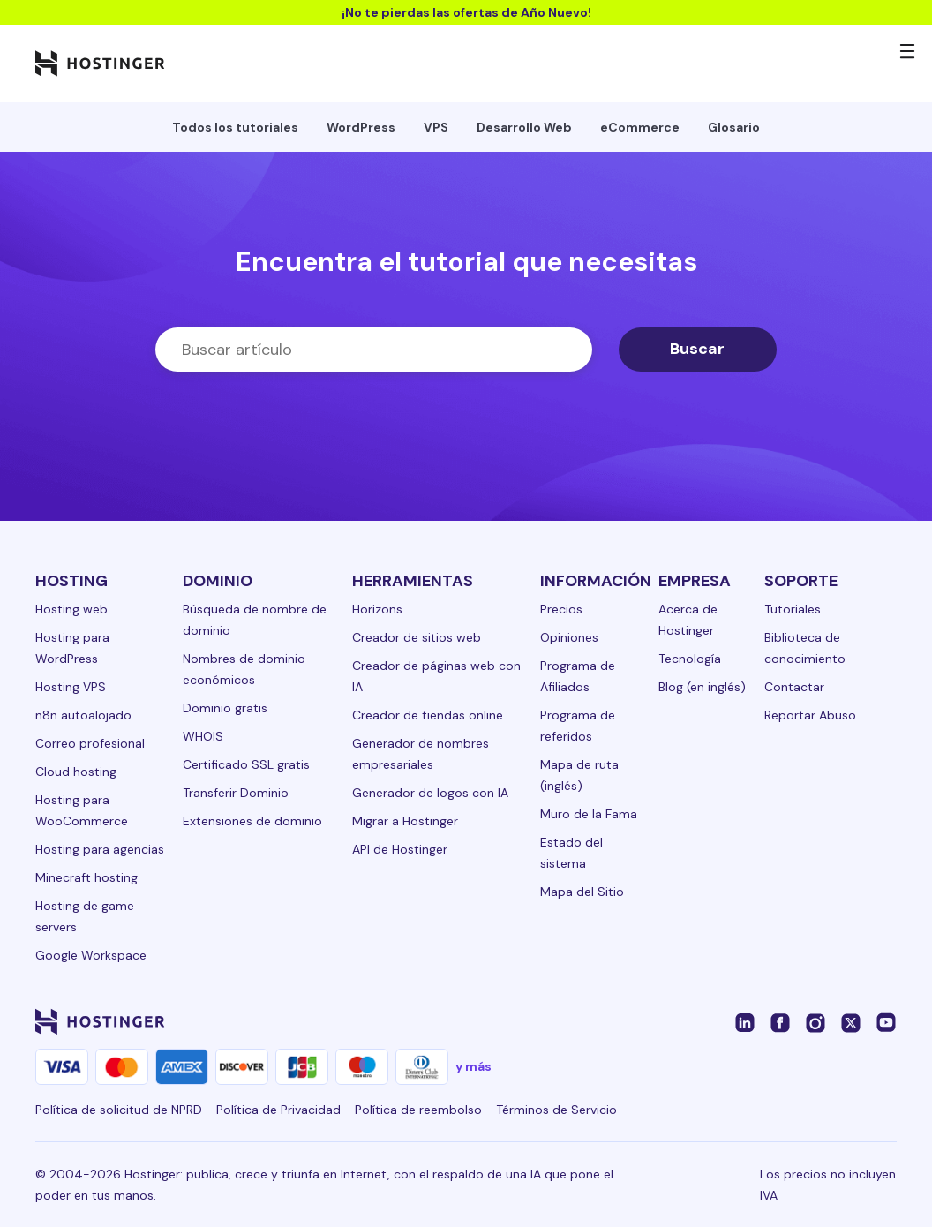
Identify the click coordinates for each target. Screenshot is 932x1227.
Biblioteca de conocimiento (805, 647)
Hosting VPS (70, 687)
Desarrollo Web (524, 127)
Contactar (794, 687)
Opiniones (569, 637)
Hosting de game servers (84, 916)
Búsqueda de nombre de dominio (255, 619)
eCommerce (640, 127)
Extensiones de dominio (252, 821)
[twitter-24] (850, 1021)
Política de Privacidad (278, 1110)
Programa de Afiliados (577, 676)
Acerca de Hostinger (688, 619)
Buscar (697, 348)
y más (473, 1066)
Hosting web (71, 609)
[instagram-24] (815, 1021)
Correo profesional (90, 743)
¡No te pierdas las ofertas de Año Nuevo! (466, 12)
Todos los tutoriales (235, 127)
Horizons (377, 609)
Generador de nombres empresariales (420, 753)
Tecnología (689, 658)
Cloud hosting (75, 771)
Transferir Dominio (236, 793)
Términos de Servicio (556, 1110)
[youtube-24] (886, 1021)
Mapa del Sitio (582, 892)
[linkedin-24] (744, 1021)
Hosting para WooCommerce (81, 810)
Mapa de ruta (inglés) (579, 775)
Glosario (734, 127)
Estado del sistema (571, 852)
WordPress (361, 127)
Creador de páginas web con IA (436, 676)
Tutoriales (792, 609)
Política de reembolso (418, 1110)
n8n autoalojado (83, 715)
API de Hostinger (399, 849)
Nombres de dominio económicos (244, 669)
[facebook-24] (780, 1021)
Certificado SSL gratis (246, 764)
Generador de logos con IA (430, 793)
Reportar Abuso (810, 715)
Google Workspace (91, 955)
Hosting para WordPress (72, 647)
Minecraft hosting (86, 877)
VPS (436, 127)
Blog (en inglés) (702, 687)
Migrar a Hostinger (405, 821)
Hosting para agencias (99, 849)
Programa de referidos (577, 725)
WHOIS (203, 736)
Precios (561, 609)
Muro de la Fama (588, 814)
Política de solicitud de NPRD (118, 1110)
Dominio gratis (225, 708)
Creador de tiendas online (427, 715)
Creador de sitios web (416, 637)
